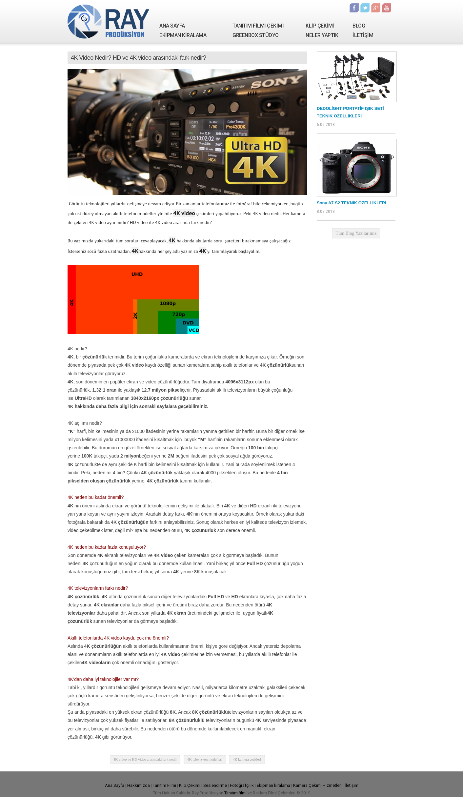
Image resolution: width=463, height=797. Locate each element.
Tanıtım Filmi (164, 785)
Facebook (354, 7)
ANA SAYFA (172, 26)
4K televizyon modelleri (204, 759)
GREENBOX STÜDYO (255, 35)
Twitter (365, 7)
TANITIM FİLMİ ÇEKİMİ (258, 26)
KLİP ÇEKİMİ (320, 26)
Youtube (386, 7)
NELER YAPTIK (322, 35)
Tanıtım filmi (235, 792)
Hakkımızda (138, 785)
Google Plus (375, 7)
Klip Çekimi (189, 785)
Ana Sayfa (114, 785)
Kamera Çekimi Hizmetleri (317, 785)
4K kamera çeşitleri (247, 759)
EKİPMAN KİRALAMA (182, 35)
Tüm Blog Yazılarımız (356, 233)
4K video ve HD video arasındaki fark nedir (145, 759)
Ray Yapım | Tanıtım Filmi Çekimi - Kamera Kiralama (109, 21)
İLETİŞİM (362, 35)
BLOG (358, 26)
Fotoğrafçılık (242, 785)
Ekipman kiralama (273, 785)
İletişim (351, 785)
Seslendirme (215, 785)
